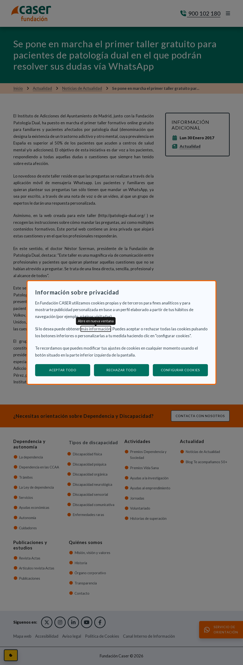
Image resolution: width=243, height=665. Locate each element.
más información (96, 328)
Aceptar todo (62, 370)
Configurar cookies (184, 370)
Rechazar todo (121, 370)
